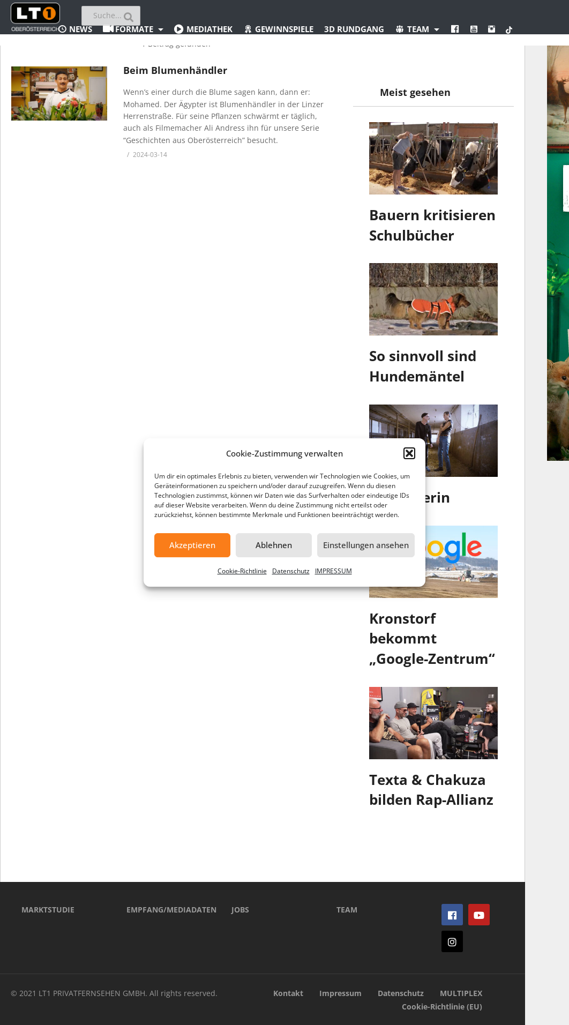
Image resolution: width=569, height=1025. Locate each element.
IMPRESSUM (333, 570)
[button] (409, 453)
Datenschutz (291, 570)
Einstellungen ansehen (366, 545)
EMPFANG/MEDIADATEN (162, 909)
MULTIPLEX (461, 993)
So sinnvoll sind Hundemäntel (422, 366)
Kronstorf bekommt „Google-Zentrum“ (432, 638)
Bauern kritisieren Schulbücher (432, 225)
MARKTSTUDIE (47, 909)
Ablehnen (274, 545)
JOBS (240, 909)
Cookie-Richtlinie (242, 570)
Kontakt (288, 993)
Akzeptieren (192, 545)
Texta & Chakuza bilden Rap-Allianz (431, 790)
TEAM (346, 909)
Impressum (340, 993)
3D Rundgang (354, 29)
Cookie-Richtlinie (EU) (442, 1006)
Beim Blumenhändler (175, 70)
